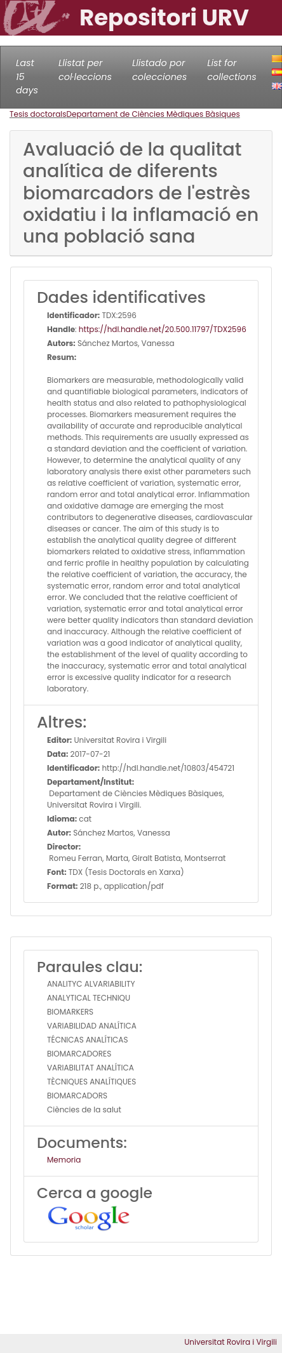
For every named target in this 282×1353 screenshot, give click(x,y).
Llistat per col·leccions (85, 70)
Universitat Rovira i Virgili (230, 1341)
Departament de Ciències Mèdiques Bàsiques (153, 114)
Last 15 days (27, 77)
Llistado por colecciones (159, 70)
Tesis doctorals (38, 114)
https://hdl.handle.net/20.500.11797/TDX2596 (162, 329)
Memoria (64, 1159)
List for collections (231, 70)
